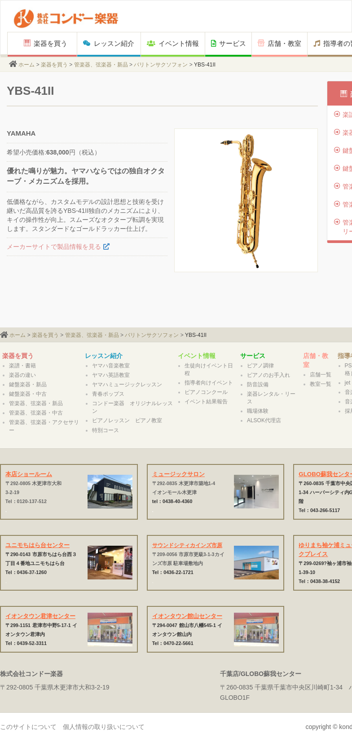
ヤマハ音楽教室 (111, 365)
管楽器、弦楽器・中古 (36, 413)
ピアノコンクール (206, 392)
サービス (228, 43)
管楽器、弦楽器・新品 (101, 65)
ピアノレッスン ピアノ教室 (127, 420)
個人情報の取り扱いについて (104, 726)
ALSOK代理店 (264, 420)
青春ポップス (108, 394)
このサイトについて (28, 726)
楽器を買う (45, 43)
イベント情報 (173, 43)
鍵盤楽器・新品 (28, 384)
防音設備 (257, 384)
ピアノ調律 (260, 365)
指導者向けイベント (209, 383)
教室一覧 (320, 384)
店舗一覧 (320, 374)
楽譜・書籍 (22, 365)
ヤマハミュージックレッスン (127, 384)
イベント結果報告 (206, 401)
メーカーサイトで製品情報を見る (54, 246)
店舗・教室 (279, 43)
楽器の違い (22, 375)
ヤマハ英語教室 (111, 375)
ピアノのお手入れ (268, 375)
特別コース (105, 430)
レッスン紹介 (108, 43)
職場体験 (257, 411)
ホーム (26, 65)
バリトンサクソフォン (161, 65)
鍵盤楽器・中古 (28, 394)
